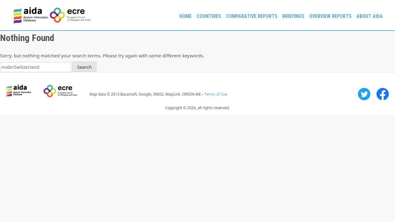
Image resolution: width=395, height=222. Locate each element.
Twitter (364, 94)
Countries (209, 16)
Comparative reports (251, 16)
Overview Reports (330, 16)
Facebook (382, 94)
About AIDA (369, 16)
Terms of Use (216, 94)
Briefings (293, 16)
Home (185, 16)
